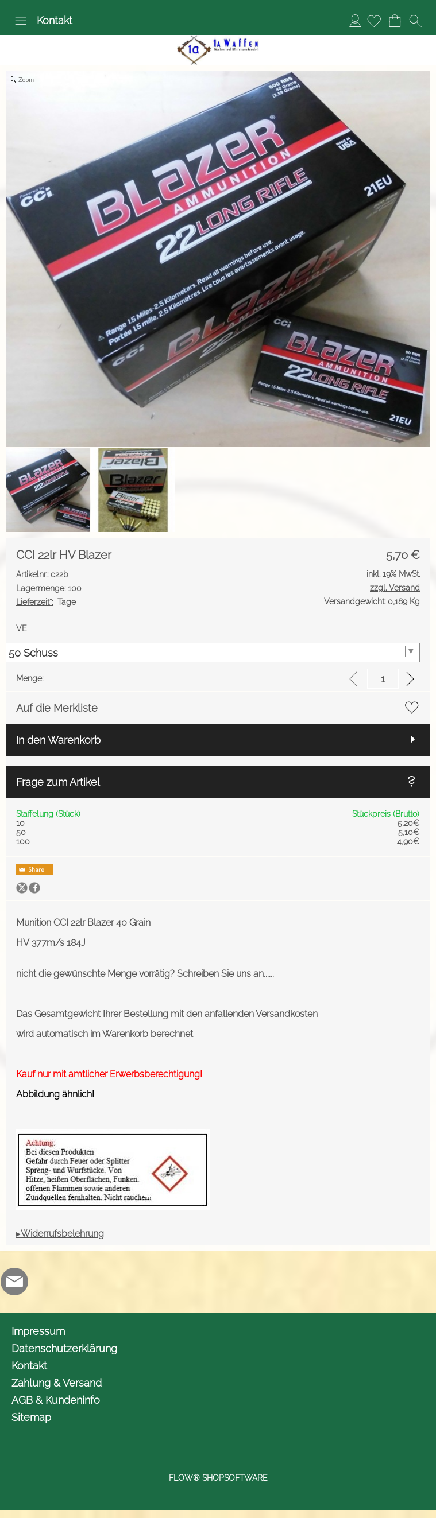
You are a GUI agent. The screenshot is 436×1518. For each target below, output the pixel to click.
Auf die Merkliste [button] (57, 708)
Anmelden (355, 20)
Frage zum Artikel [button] (58, 782)
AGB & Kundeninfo (55, 1400)
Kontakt (54, 20)
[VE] (212, 652)
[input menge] (383, 679)
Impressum (38, 1331)
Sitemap (31, 1417)
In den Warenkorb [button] (58, 740)
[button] (20, 20)
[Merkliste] (373, 20)
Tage (46, 602)
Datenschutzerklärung (64, 1348)
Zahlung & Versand (56, 1383)
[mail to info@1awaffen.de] (14, 1281)
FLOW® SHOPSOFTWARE (218, 1477)
